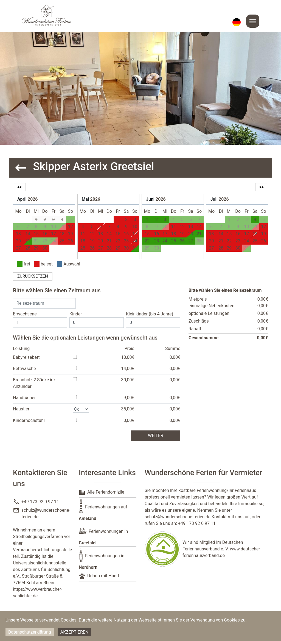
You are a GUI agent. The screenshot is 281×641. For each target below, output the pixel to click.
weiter (155, 435)
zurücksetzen (32, 276)
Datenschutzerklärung (29, 632)
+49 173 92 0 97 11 (40, 501)
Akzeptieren (74, 632)
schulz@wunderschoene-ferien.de (177, 516)
